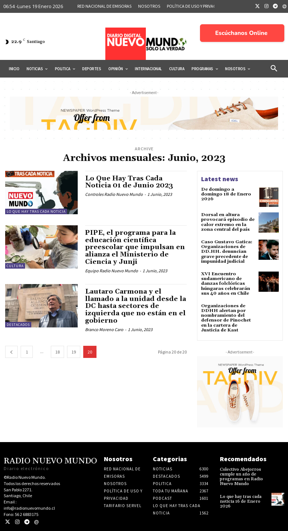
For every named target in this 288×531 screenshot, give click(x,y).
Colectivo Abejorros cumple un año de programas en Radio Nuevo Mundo (241, 477)
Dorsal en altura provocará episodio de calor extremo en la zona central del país (227, 222)
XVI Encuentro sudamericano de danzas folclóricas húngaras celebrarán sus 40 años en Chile (225, 283)
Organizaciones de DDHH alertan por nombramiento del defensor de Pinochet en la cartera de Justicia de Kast (226, 318)
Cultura (15, 265)
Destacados (18, 324)
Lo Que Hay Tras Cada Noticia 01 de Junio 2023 (129, 182)
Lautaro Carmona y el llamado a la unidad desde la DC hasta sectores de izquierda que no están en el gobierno (135, 306)
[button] (274, 69)
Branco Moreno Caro (104, 329)
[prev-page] (11, 352)
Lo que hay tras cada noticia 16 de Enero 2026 (240, 501)
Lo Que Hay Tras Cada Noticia (36, 211)
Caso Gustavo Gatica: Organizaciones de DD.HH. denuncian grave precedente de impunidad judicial (226, 251)
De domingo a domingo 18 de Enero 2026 (226, 194)
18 (57, 352)
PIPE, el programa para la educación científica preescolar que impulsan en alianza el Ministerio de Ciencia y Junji (135, 247)
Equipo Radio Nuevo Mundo (111, 270)
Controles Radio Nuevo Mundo (114, 194)
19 (73, 352)
